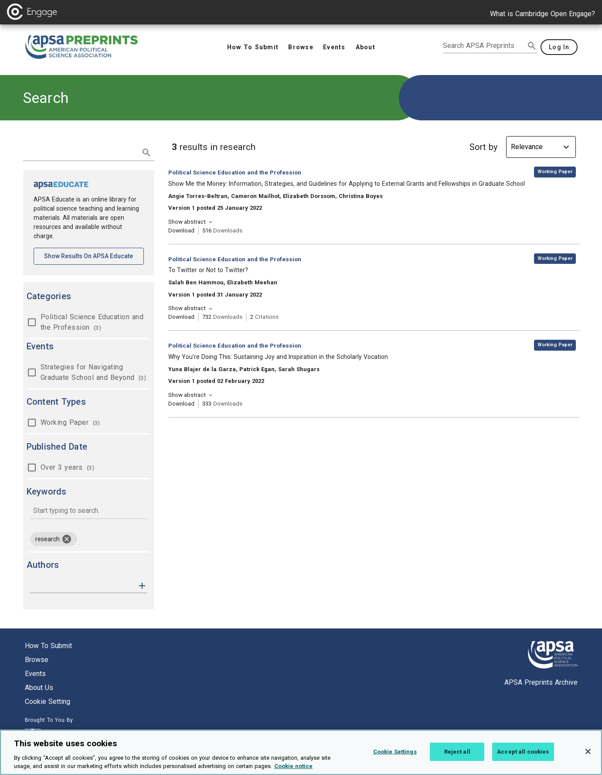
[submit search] (532, 46)
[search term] (80, 152)
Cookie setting (47, 701)
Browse (36, 660)
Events (35, 673)
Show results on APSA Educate (94, 255)
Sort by (483, 147)
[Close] (588, 762)
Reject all (457, 762)
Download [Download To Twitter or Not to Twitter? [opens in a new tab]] (181, 317)
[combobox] (88, 511)
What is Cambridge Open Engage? (542, 14)
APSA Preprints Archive (541, 682)
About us (39, 687)
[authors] (82, 586)
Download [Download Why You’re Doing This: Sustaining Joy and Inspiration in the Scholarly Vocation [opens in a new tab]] (181, 403)
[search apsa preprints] (484, 46)
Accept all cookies (523, 762)
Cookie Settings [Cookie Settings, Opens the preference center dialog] (395, 762)
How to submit (48, 646)
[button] (142, 585)
